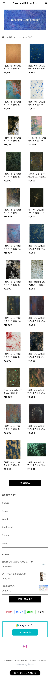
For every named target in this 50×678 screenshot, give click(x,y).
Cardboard (7, 527)
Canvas (5, 503)
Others (5, 543)
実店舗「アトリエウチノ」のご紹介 (17, 37)
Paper (5, 511)
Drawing (6, 535)
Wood (5, 519)
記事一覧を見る (25, 599)
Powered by (25, 665)
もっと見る (25, 483)
